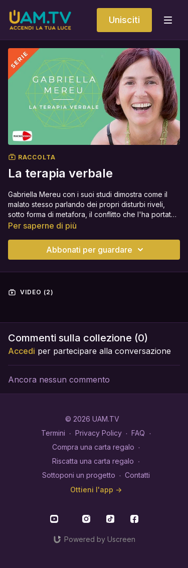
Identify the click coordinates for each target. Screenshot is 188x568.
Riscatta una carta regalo (93, 461)
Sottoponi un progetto (78, 475)
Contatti (137, 475)
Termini (53, 433)
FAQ (138, 433)
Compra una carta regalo (93, 447)
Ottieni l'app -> (96, 489)
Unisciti (124, 20)
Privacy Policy (98, 433)
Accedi (21, 351)
